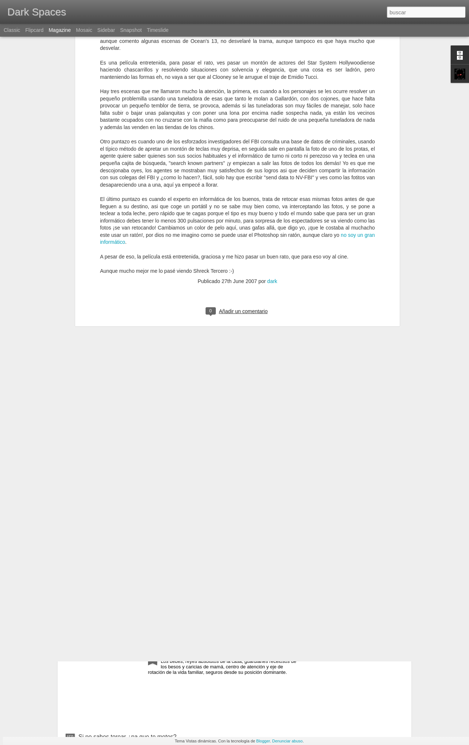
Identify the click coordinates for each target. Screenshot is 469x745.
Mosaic (84, 30)
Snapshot (131, 30)
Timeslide (158, 30)
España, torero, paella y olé (114, 597)
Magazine (60, 30)
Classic (12, 30)
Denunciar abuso (287, 741)
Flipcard (34, 30)
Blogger (263, 741)
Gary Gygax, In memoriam (195, 514)
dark (272, 178)
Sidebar (106, 30)
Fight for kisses (180, 653)
